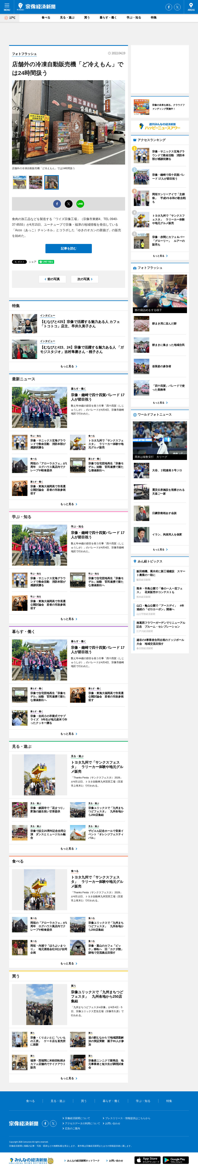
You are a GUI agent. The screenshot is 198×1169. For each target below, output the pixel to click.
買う (87, 17)
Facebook (169, 7)
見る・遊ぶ (67, 17)
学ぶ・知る (134, 17)
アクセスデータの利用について (82, 1123)
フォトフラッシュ (24, 53)
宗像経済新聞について (77, 1118)
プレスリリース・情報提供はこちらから (127, 1118)
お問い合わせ (112, 1123)
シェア (32, 261)
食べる (46, 17)
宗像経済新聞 (36, 7)
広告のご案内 (72, 1128)
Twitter (177, 7)
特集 (154, 17)
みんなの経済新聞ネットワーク (31, 1160)
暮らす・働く (108, 17)
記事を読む (68, 248)
